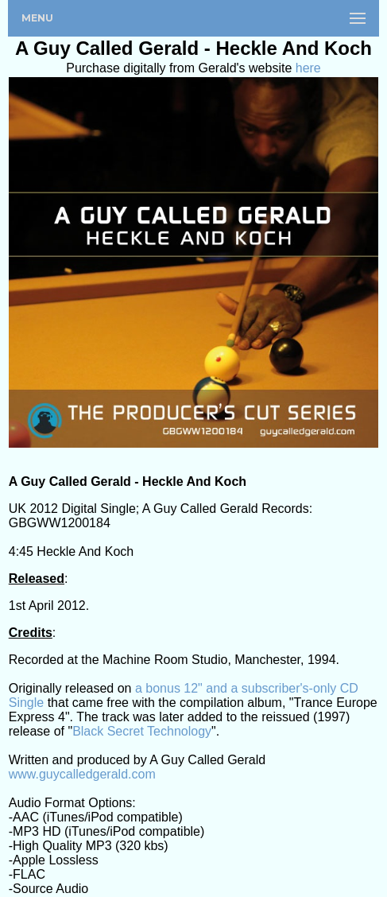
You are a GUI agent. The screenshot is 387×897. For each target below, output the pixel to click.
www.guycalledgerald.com (82, 774)
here (308, 68)
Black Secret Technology (141, 731)
